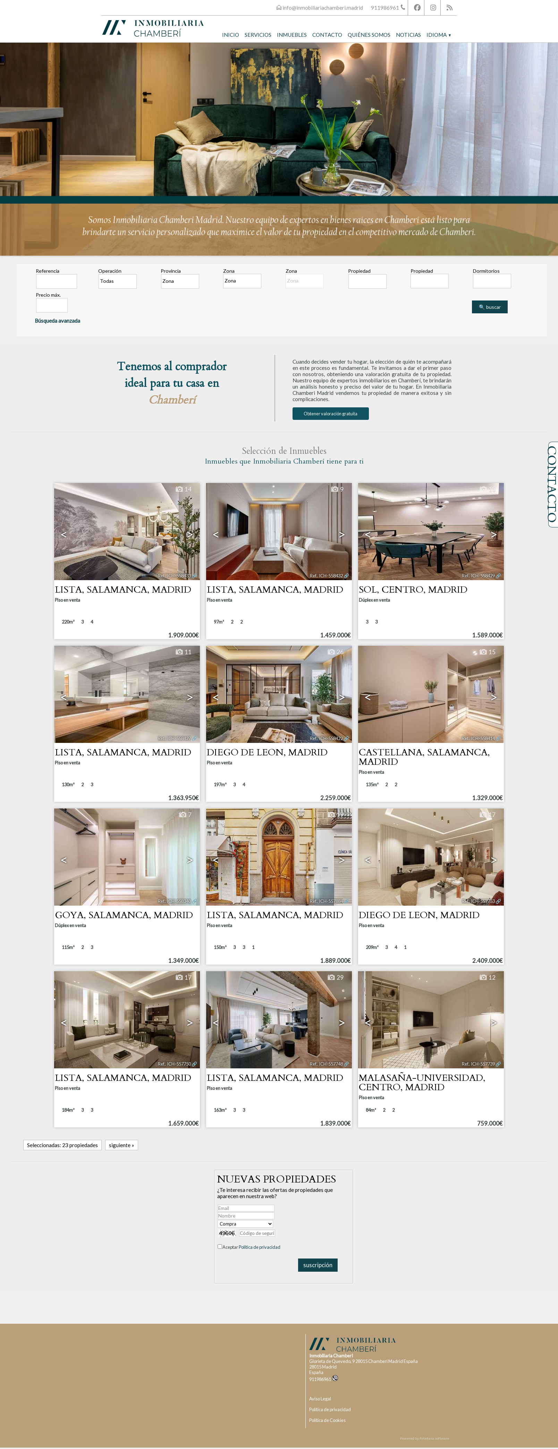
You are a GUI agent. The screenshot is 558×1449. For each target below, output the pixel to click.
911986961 (323, 1379)
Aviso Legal (320, 1398)
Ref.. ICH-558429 (478, 575)
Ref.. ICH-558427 (174, 738)
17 (487, 815)
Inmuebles (292, 35)
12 (487, 977)
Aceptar (251, 1247)
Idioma (438, 35)
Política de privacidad (259, 1247)
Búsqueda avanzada (57, 320)
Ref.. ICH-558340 (174, 901)
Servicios (258, 35)
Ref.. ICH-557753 (478, 901)
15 (487, 652)
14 (183, 489)
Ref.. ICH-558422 (326, 738)
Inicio (230, 35)
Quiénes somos (369, 35)
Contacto (327, 35)
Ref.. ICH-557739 (478, 1064)
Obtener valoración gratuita (330, 413)
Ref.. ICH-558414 (478, 738)
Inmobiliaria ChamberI (331, 1355)
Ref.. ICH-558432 (326, 575)
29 (335, 977)
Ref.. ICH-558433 (174, 575)
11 (183, 652)
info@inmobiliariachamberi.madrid (322, 8)
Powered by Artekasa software (424, 1438)
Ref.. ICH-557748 (326, 1064)
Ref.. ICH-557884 (326, 901)
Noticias (408, 35)
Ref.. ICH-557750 (174, 1064)
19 (335, 815)
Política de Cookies (327, 1420)
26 (335, 652)
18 (487, 489)
